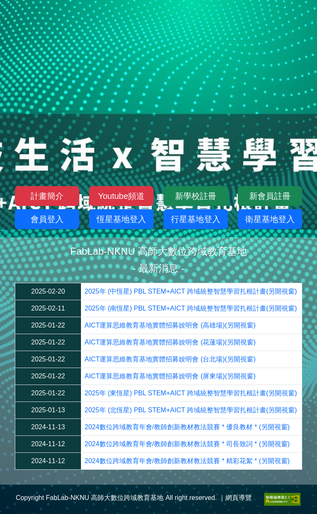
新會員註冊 (270, 196)
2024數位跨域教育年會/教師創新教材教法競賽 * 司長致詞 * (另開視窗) (187, 443)
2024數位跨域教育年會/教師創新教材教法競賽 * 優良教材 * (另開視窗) (187, 426)
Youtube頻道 (121, 196)
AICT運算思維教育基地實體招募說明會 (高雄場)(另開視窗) (170, 325)
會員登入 (47, 219)
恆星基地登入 (121, 219)
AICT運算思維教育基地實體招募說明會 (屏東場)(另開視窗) (170, 376)
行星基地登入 (195, 219)
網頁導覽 (238, 497)
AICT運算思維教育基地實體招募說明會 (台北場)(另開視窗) (170, 359)
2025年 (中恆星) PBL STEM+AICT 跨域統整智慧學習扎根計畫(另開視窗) (191, 291)
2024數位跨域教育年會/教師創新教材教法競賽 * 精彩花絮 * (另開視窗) (187, 460)
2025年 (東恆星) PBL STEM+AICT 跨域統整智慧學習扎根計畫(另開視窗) (191, 393)
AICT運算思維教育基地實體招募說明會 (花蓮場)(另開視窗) (170, 342)
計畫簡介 (47, 196)
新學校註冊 (195, 196)
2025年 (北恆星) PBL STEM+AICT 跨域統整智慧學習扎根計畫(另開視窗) (191, 410)
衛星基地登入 (270, 219)
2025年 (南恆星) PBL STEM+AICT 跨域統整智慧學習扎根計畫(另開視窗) (191, 308)
